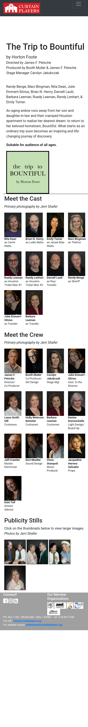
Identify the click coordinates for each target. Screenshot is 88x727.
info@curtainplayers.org (27, 621)
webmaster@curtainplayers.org (44, 624)
